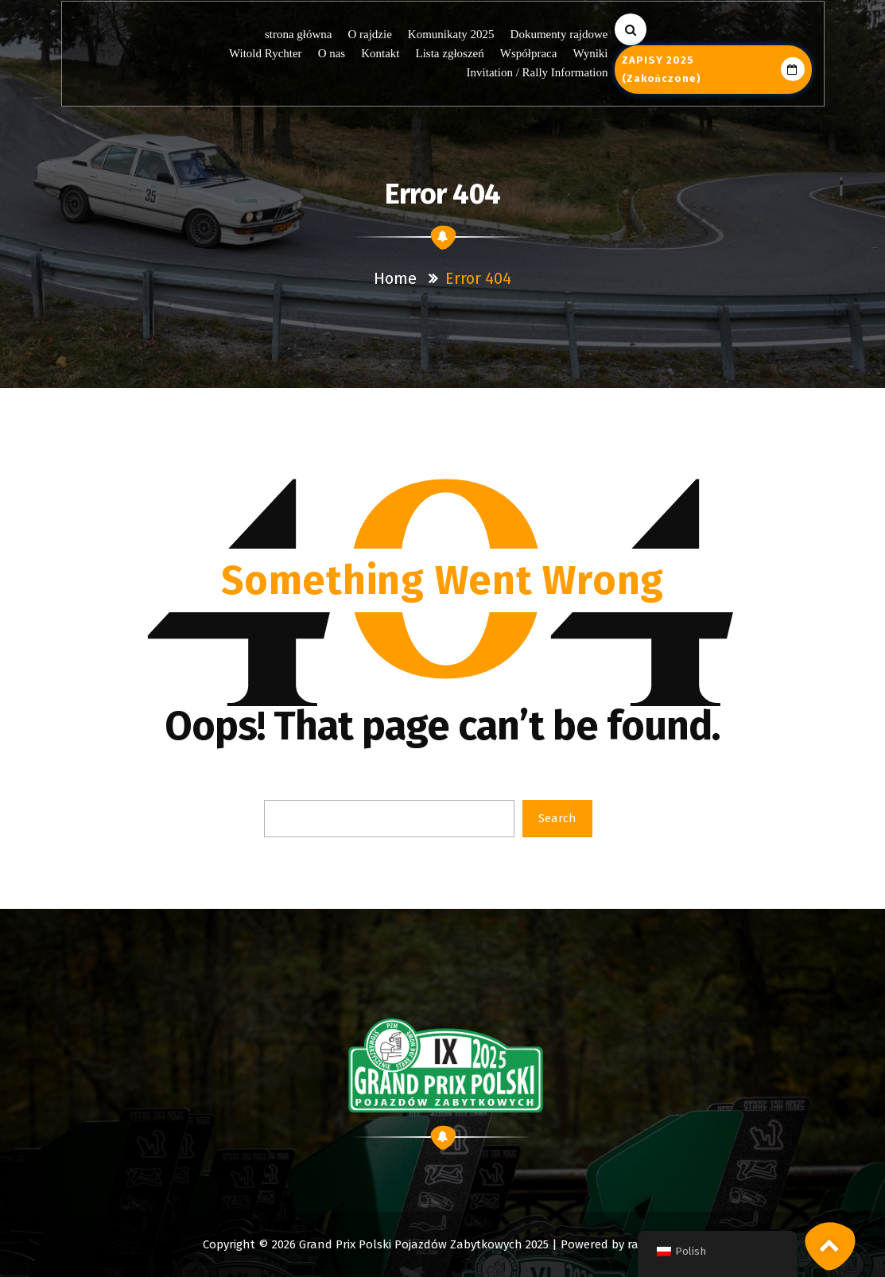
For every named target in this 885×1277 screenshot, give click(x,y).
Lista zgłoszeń (450, 53)
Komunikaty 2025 (451, 34)
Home (395, 278)
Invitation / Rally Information (537, 72)
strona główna (298, 34)
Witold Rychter (265, 53)
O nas (331, 53)
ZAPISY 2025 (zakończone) (713, 69)
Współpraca (528, 53)
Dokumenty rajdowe (559, 34)
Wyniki (590, 53)
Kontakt (380, 53)
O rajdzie (370, 34)
